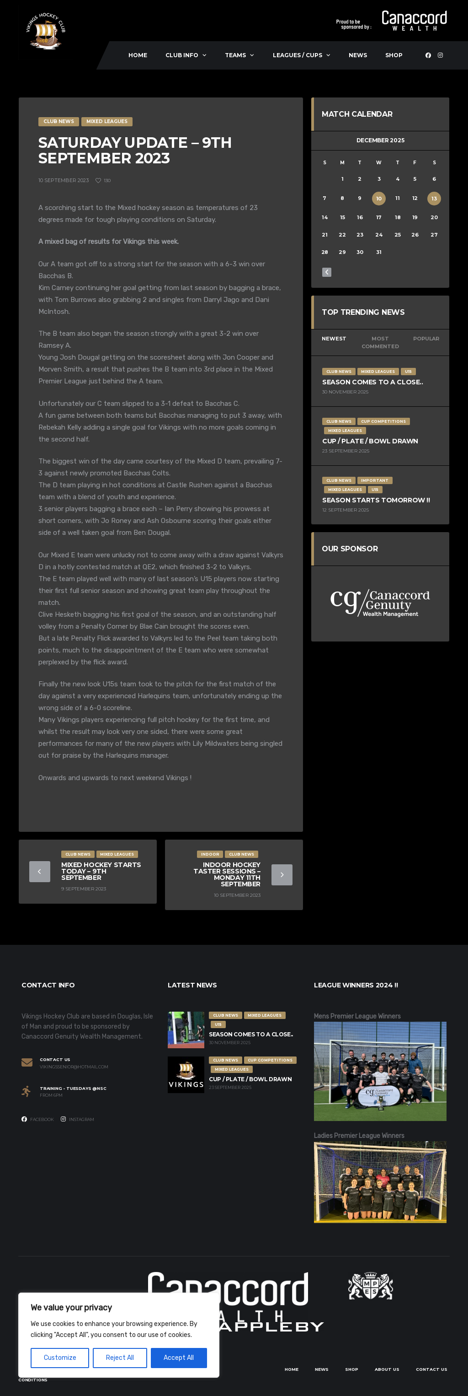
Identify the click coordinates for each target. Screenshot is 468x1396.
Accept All (179, 1358)
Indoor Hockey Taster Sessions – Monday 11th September (227, 874)
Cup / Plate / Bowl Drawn (370, 441)
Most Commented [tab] (380, 342)
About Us (387, 1369)
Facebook (37, 1119)
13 (434, 198)
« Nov (326, 272)
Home (137, 55)
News (358, 55)
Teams (235, 55)
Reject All (120, 1358)
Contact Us (431, 1369)
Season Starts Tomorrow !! (376, 500)
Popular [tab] (426, 338)
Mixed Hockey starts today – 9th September (101, 871)
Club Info (181, 55)
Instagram (77, 1119)
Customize (60, 1358)
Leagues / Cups (297, 55)
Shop (394, 55)
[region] (118, 1335)
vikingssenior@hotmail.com (74, 1067)
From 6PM (51, 1095)
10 (379, 198)
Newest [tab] (334, 338)
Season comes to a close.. (372, 382)
